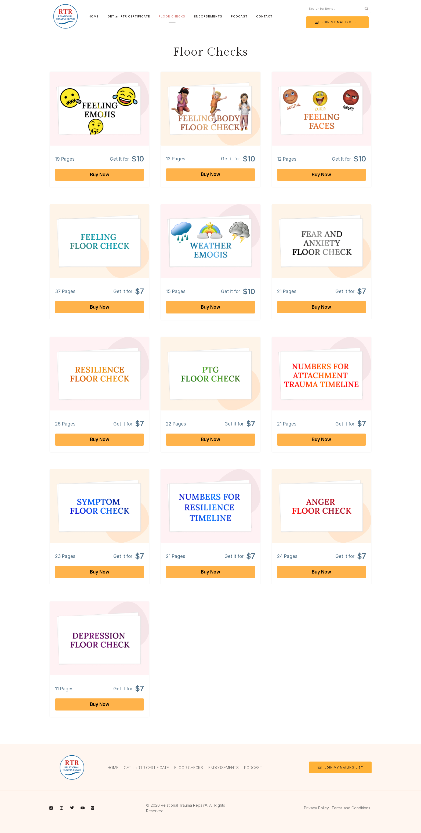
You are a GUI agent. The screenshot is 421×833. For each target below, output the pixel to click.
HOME (94, 16)
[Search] (366, 9)
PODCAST (239, 16)
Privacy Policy (316, 808)
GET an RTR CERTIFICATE (128, 16)
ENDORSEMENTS (208, 16)
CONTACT (264, 16)
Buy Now (99, 174)
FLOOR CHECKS (172, 16)
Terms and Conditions (351, 808)
